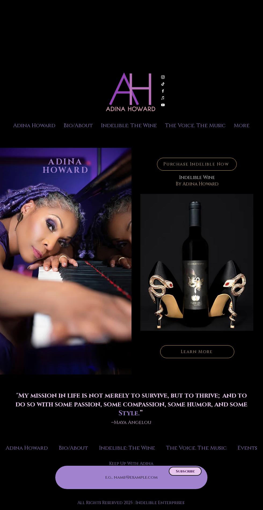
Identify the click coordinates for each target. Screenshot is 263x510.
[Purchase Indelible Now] (197, 164)
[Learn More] (197, 351)
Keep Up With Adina (131, 463)
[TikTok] (163, 84)
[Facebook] (163, 91)
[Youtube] (163, 105)
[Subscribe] (185, 471)
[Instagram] (163, 77)
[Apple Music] (163, 98)
